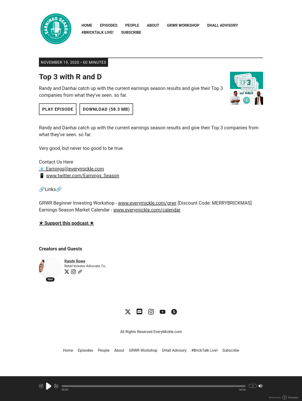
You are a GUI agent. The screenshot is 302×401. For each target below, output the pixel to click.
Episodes (108, 25)
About (153, 25)
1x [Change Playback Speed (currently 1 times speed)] (253, 385)
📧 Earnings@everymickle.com (71, 169)
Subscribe (131, 32)
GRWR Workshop (183, 25)
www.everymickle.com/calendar (146, 210)
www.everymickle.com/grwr (147, 203)
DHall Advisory (222, 25)
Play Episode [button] (57, 109)
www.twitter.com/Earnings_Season (82, 175)
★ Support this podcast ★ (66, 223)
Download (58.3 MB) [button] (106, 109)
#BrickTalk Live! (97, 32)
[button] (154, 386)
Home (87, 25)
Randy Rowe (74, 261)
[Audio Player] (151, 388)
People (132, 25)
